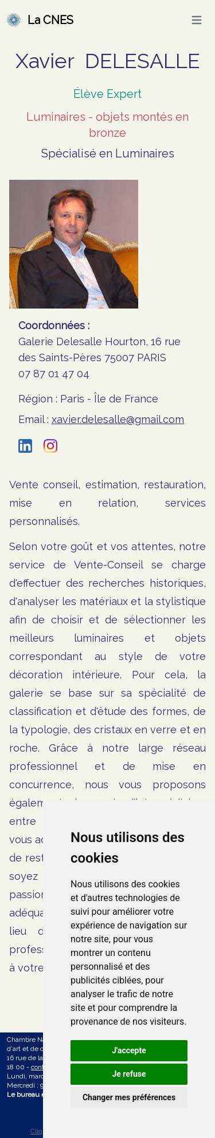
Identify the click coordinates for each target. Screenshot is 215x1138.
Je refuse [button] (129, 1073)
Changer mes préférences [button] (129, 1097)
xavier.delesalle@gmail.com (118, 419)
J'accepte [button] (129, 1050)
